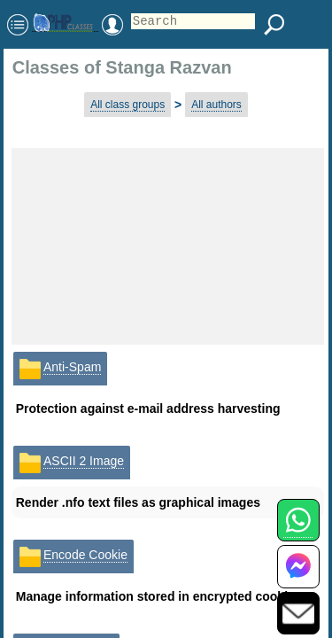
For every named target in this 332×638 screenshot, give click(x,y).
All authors (216, 104)
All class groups (127, 104)
